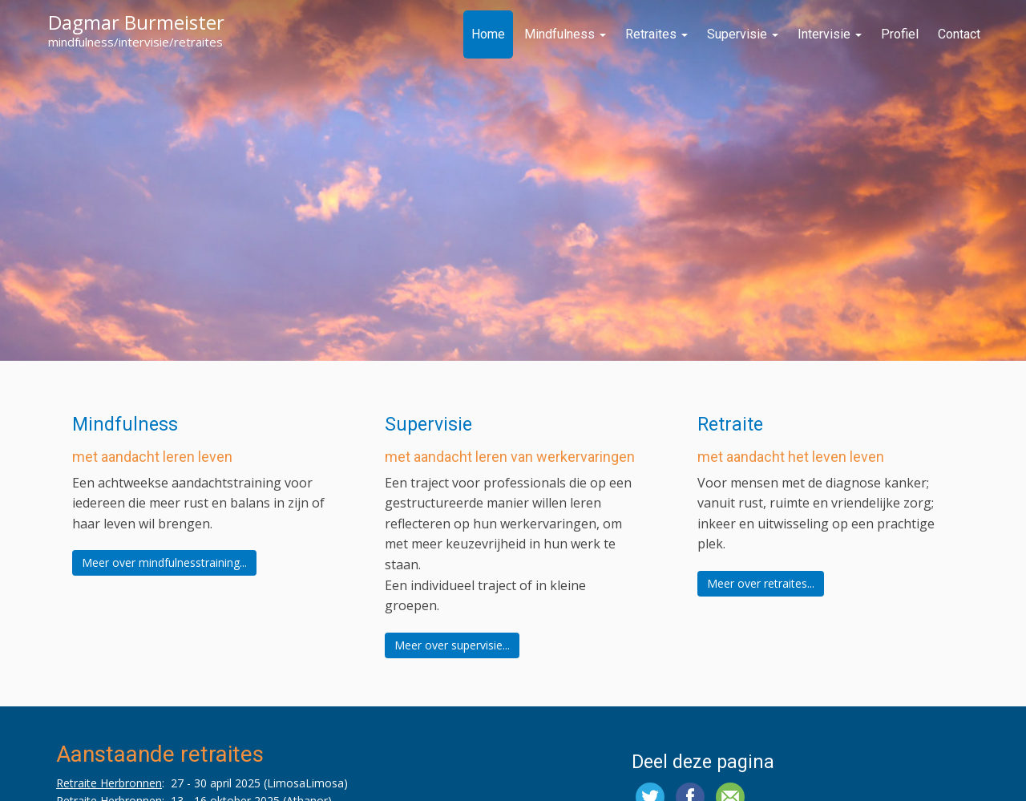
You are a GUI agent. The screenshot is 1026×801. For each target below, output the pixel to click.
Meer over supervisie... (452, 645)
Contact (959, 34)
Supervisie (742, 34)
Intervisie (830, 34)
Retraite (730, 424)
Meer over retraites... (760, 583)
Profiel (900, 34)
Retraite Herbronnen (109, 783)
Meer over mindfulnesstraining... (164, 562)
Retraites (656, 34)
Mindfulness (565, 34)
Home (488, 34)
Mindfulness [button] (125, 424)
